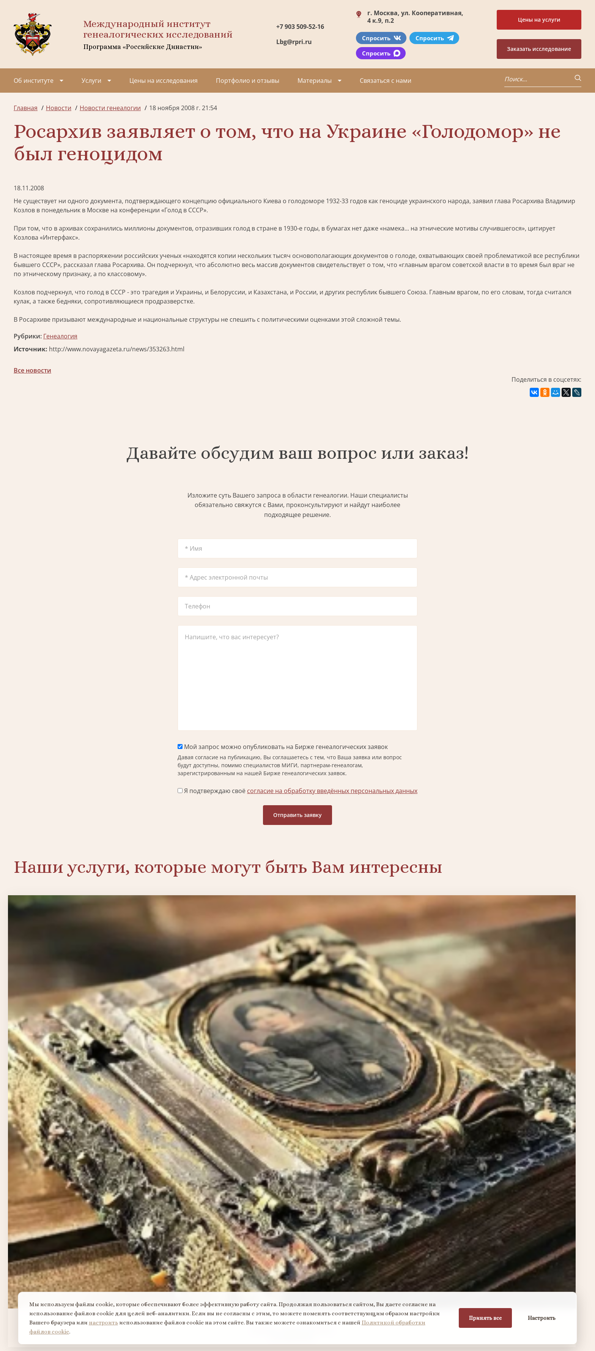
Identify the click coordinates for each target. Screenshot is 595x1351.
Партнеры (79, 1239)
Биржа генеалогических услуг (226, 1019)
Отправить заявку (297, 815)
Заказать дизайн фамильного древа (513, 1165)
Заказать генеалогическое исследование (81, 1019)
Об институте (34, 80)
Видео (23, 1280)
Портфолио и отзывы (247, 80)
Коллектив (29, 1267)
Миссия (75, 1253)
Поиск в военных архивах (226, 1165)
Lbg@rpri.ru (294, 42)
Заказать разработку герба (82, 1165)
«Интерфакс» (59, 237)
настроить (104, 1321)
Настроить (540, 1317)
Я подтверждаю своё (297, 791)
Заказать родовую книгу (369, 1165)
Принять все (484, 1317)
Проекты (27, 1253)
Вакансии (78, 1267)
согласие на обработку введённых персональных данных (332, 791)
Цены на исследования (163, 80)
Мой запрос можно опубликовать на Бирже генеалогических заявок (283, 747)
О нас (22, 1239)
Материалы (315, 80)
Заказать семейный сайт (370, 1019)
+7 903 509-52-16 (300, 27)
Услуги (91, 80)
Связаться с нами (385, 80)
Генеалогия (60, 336)
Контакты (78, 1280)
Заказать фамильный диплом (513, 1019)
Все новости (32, 370)
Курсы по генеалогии (334, 1289)
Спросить (381, 38)
